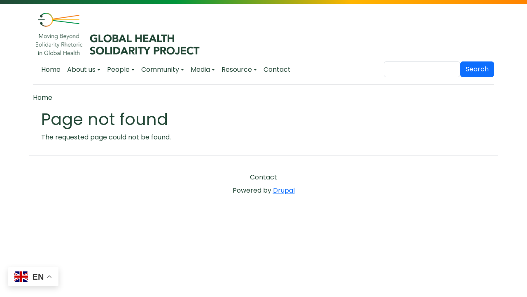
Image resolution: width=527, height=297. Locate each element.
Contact (277, 69)
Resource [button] (237, 69)
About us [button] (81, 69)
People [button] (118, 69)
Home (51, 69)
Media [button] (200, 69)
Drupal (284, 190)
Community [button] (160, 69)
